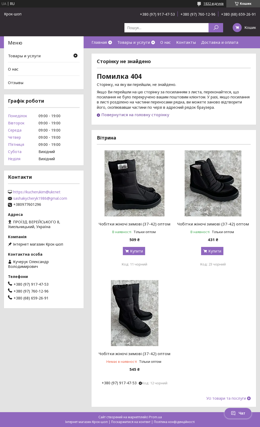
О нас (165, 42)
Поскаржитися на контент (130, 422)
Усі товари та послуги (226, 398)
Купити (136, 251)
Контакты (186, 42)
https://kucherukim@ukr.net (36, 192)
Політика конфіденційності (174, 422)
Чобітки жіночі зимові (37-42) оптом (134, 224)
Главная (99, 42)
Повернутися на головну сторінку (135, 114)
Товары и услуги (133, 42)
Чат (238, 413)
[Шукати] (216, 27)
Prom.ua (155, 417)
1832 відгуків (213, 3)
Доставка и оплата (219, 42)
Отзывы (15, 82)
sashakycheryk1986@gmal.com (40, 198)
